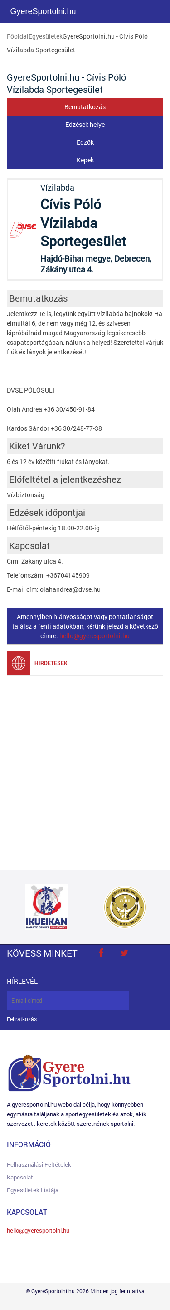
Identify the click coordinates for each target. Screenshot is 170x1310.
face (100, 952)
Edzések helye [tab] (85, 124)
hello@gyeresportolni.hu (94, 635)
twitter (124, 952)
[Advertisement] (85, 770)
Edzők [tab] (85, 142)
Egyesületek (46, 36)
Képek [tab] (85, 160)
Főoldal (18, 36)
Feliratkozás (22, 1019)
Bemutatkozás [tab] (85, 106)
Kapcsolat (20, 1177)
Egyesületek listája (32, 1190)
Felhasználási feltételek (39, 1164)
